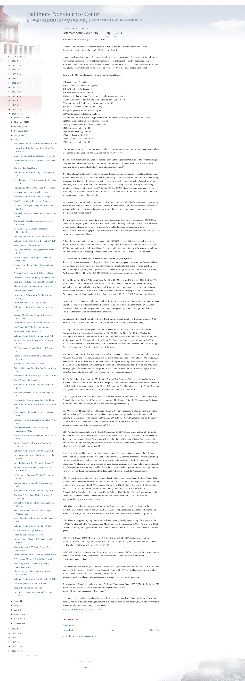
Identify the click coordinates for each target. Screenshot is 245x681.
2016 (14, 105)
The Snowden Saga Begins (25, 168)
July (16, 139)
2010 (14, 642)
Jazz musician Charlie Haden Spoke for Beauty (34, 400)
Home (111, 630)
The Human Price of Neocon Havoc (29, 363)
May (16, 605)
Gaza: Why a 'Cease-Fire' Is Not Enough (32, 201)
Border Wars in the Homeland (27, 380)
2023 (14, 74)
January (18, 623)
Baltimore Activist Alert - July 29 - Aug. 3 (32, 196)
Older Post (155, 630)
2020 (14, 87)
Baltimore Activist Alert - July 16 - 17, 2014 (33, 450)
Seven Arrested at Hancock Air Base (30, 302)
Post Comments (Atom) (85, 636)
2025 (14, 65)
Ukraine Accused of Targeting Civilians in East (34, 277)
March (17, 614)
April (17, 610)
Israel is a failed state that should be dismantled (34, 281)
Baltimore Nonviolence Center (63, 14)
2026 (14, 60)
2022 (14, 78)
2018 (14, 96)
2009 (14, 646)
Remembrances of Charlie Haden (28, 245)
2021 (14, 83)
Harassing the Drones (23, 290)
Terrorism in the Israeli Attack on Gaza (31, 192)
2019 (14, 91)
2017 (14, 100)
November (19, 122)
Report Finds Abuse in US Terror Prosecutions (34, 187)
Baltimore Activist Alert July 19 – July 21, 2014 (35, 375)
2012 (14, 633)
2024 (14, 69)
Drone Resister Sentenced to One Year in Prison (35, 554)
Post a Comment (68, 625)
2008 (14, 651)
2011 (14, 637)
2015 (14, 109)
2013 (14, 628)
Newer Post (68, 630)
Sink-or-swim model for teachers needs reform (34, 156)
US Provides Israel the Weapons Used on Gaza (34, 322)
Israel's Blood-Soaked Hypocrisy (28, 587)
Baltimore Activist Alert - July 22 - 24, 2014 (33, 336)
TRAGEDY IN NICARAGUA (27, 331)
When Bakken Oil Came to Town (28, 534)
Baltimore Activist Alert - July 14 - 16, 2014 (33, 490)
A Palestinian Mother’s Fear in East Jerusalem (34, 559)
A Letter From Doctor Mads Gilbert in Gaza (33, 273)
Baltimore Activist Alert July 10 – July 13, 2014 (35, 579)
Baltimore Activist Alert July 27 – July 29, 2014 (35, 241)
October (18, 126)
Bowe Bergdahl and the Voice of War (30, 583)
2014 (14, 114)
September (19, 131)
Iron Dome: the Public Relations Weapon (32, 327)
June (16, 601)
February (18, 618)
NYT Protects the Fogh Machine (28, 530)
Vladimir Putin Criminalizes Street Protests (33, 286)
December (19, 117)
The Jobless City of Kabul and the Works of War (35, 143)
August (17, 135)
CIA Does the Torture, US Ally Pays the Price (34, 236)
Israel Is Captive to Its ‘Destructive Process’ (33, 463)
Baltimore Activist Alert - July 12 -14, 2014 (33, 526)
